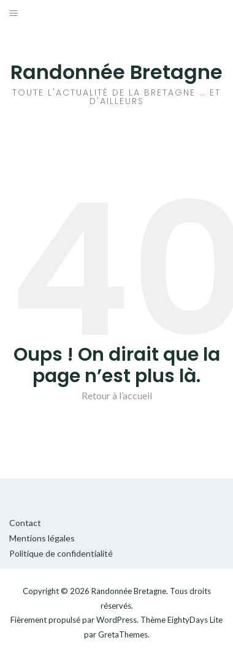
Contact (25, 522)
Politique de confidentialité (61, 553)
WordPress (116, 620)
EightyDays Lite (195, 620)
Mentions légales (42, 538)
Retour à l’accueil (117, 395)
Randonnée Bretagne (116, 72)
